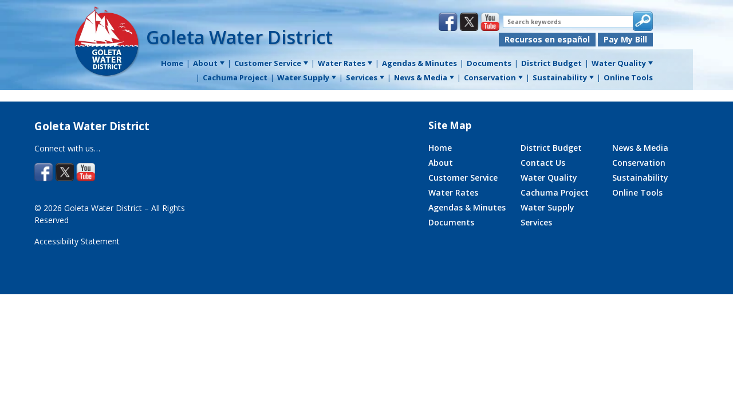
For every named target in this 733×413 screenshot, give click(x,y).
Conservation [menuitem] (493, 77)
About (440, 162)
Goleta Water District (239, 37)
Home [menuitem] (172, 63)
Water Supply (547, 207)
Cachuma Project (555, 192)
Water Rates (453, 192)
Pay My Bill (625, 39)
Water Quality (549, 177)
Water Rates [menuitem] (345, 63)
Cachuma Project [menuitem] (235, 77)
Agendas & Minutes (467, 207)
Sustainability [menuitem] (563, 77)
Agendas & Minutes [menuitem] (419, 63)
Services (536, 222)
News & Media (640, 147)
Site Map (449, 125)
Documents (451, 222)
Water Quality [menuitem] (622, 63)
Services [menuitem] (365, 77)
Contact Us (543, 162)
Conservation (638, 162)
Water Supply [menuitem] (306, 77)
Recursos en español (547, 39)
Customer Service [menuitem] (271, 63)
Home (440, 147)
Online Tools (637, 192)
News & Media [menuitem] (424, 77)
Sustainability (640, 177)
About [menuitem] (208, 63)
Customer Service (463, 177)
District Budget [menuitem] (551, 63)
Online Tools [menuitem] (628, 77)
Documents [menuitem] (489, 63)
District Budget (551, 147)
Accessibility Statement (77, 241)
